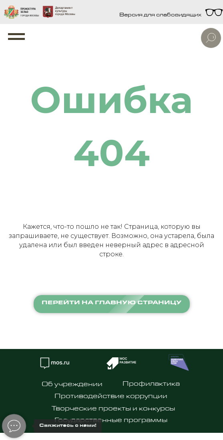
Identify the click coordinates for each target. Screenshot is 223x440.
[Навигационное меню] (16, 36)
